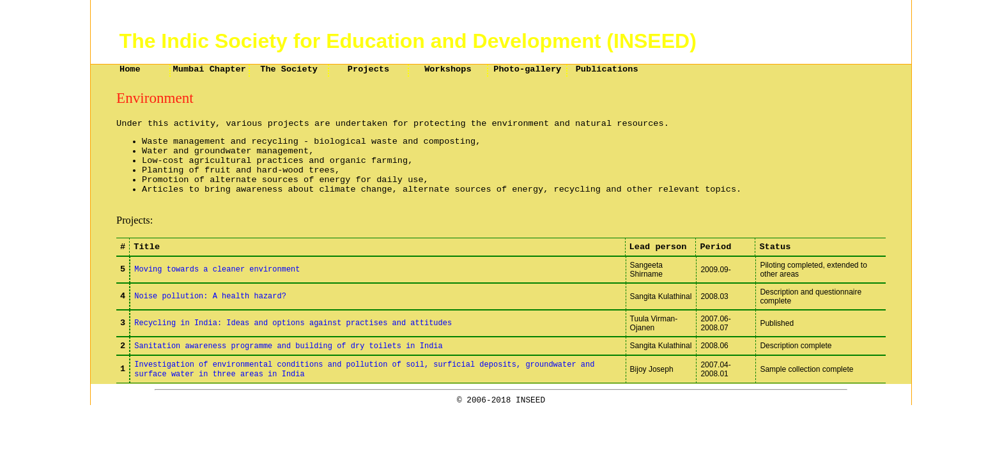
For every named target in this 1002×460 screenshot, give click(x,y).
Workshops (447, 69)
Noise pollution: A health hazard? (210, 296)
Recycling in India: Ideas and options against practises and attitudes (293, 323)
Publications (607, 69)
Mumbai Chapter (209, 69)
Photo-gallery (527, 69)
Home (130, 69)
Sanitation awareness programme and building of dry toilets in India (288, 346)
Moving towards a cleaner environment (217, 269)
